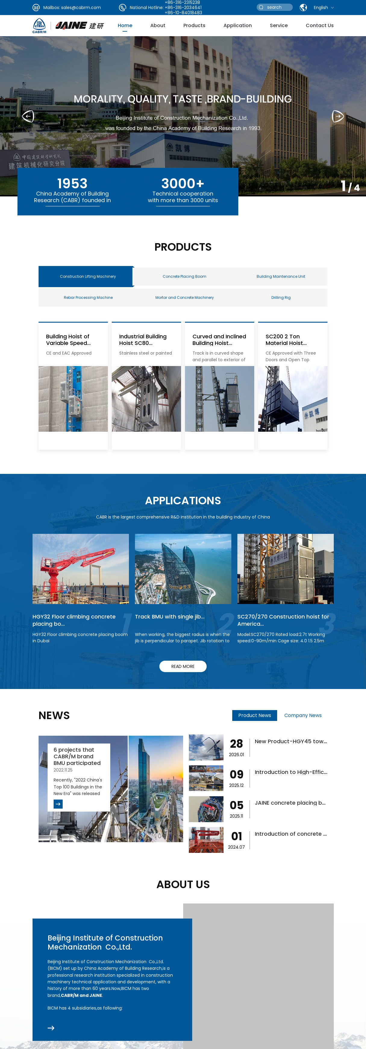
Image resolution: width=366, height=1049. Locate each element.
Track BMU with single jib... (170, 616)
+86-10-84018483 (183, 13)
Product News (254, 715)
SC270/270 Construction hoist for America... (283, 620)
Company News (303, 715)
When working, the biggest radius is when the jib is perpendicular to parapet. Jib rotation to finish (182, 640)
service (279, 25)
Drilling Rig (279, 297)
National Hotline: (147, 8)
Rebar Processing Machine (87, 297)
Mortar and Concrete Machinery (183, 297)
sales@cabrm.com (81, 8)
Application (238, 25)
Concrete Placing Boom (182, 276)
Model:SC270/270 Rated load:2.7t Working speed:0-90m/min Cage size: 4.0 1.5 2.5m (281, 637)
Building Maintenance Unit (279, 276)
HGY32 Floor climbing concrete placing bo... (74, 620)
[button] (338, 116)
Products (194, 25)
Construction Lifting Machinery (88, 276)
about (157, 25)
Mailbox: (51, 8)
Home (125, 25)
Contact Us (320, 25)
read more (183, 666)
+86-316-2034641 (183, 8)
